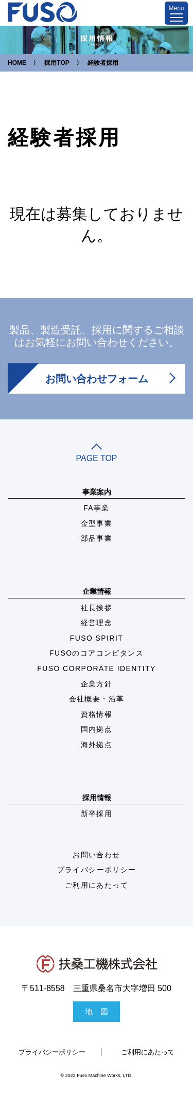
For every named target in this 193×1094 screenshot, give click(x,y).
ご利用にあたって (96, 885)
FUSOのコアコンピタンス (96, 653)
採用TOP (56, 62)
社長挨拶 (97, 608)
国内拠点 (97, 729)
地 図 (96, 1011)
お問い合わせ (96, 855)
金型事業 (97, 523)
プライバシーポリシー (96, 870)
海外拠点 (97, 744)
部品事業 (97, 538)
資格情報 (97, 714)
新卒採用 (97, 813)
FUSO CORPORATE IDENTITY (96, 668)
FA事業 (96, 508)
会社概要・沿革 (97, 699)
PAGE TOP (96, 454)
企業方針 (97, 684)
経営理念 (97, 623)
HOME (17, 62)
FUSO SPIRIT (96, 638)
